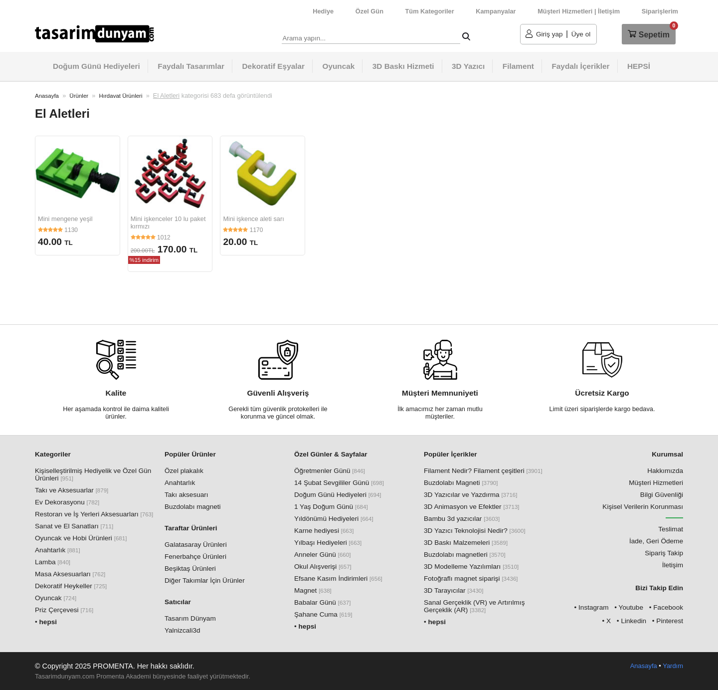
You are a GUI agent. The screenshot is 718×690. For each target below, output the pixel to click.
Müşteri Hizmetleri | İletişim (579, 11)
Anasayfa (47, 96)
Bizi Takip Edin (659, 588)
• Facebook (666, 607)
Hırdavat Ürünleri (120, 96)
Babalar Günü (322, 602)
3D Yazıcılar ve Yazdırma (471, 494)
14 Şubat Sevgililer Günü (339, 482)
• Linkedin (631, 621)
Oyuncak (338, 66)
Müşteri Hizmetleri (656, 482)
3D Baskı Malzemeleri (466, 542)
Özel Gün (369, 11)
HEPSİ (638, 66)
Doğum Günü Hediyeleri (96, 66)
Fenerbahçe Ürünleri (195, 556)
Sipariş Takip (664, 553)
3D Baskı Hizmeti (403, 66)
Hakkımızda (665, 470)
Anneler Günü (322, 554)
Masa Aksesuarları (70, 574)
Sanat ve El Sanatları (74, 526)
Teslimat (670, 529)
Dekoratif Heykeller (71, 586)
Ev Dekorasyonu (67, 502)
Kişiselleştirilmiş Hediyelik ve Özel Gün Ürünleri (93, 474)
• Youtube (628, 607)
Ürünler (78, 96)
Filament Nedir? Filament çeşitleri (483, 470)
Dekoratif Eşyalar (273, 66)
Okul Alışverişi (323, 566)
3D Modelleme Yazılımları (471, 566)
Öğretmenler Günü (329, 470)
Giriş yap (549, 34)
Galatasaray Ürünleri (196, 544)
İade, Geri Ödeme (656, 541)
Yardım (673, 666)
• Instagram (591, 607)
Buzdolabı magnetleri (465, 554)
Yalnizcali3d (182, 630)
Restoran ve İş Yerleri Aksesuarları (94, 514)
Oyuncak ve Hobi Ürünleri (81, 538)
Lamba (52, 562)
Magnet (313, 590)
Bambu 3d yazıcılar (462, 518)
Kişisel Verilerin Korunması (642, 506)
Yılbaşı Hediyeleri (327, 542)
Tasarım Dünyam (190, 618)
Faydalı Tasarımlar (191, 66)
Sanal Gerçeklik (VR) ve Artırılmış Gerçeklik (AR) (474, 606)
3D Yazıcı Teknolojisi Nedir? (475, 530)
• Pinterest (667, 621)
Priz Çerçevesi (64, 610)
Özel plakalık (184, 470)
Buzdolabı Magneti (461, 482)
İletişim (672, 565)
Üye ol (581, 34)
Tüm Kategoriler (429, 11)
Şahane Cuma (323, 614)
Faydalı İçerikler (580, 66)
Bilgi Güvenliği (661, 494)
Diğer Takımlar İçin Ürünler (205, 580)
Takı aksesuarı (186, 494)
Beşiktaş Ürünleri (190, 568)
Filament (518, 66)
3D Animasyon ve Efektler (472, 506)
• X (606, 621)
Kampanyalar (496, 11)
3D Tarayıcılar (454, 590)
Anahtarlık (57, 550)
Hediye (323, 11)
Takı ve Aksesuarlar (71, 490)
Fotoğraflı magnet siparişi (471, 578)
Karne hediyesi (324, 530)
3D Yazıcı (468, 66)
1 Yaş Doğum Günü (331, 506)
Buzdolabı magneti (193, 506)
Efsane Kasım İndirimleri (338, 578)
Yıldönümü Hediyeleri (333, 518)
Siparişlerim (660, 11)
